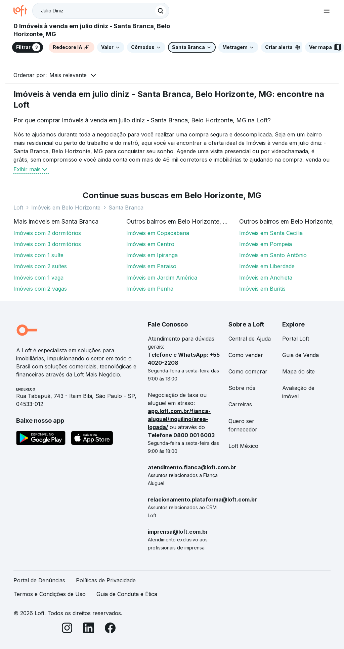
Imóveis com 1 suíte (38, 255)
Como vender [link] (245, 355)
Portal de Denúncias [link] (39, 580)
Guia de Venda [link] (300, 355)
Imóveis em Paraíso (151, 266)
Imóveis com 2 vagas (40, 288)
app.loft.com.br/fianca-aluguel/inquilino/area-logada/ (179, 419)
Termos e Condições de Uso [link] (49, 594)
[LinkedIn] (88, 629)
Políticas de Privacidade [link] (106, 580)
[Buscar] (160, 10)
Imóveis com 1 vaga (38, 277)
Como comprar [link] (247, 371)
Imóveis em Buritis (262, 288)
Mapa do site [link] (298, 371)
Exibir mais (31, 169)
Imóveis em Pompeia (265, 244)
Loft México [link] (243, 445)
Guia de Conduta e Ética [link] (126, 594)
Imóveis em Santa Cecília (271, 233)
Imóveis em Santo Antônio (273, 255)
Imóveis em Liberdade (267, 266)
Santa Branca (126, 207)
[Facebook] (110, 629)
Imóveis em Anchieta (265, 277)
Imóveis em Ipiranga (152, 255)
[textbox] (100, 11)
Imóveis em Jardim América (161, 277)
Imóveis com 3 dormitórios (47, 244)
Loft (18, 207)
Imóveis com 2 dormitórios (47, 233)
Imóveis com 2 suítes (40, 266)
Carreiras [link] (240, 404)
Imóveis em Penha (149, 288)
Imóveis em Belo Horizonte (65, 207)
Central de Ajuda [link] (249, 338)
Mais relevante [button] (68, 75)
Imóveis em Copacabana (157, 233)
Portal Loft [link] (295, 338)
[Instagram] (67, 629)
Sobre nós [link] (241, 388)
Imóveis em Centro (150, 244)
